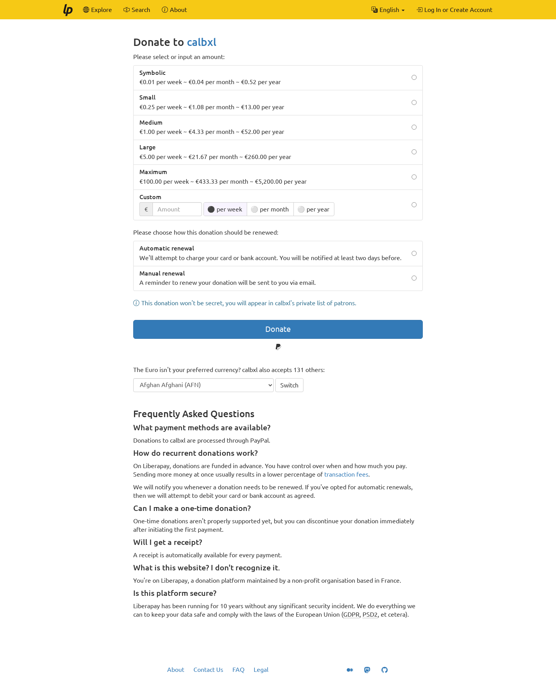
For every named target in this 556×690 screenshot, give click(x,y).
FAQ (238, 669)
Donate (278, 329)
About (175, 669)
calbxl (201, 42)
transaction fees (346, 474)
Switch (289, 385)
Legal (261, 669)
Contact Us (208, 669)
